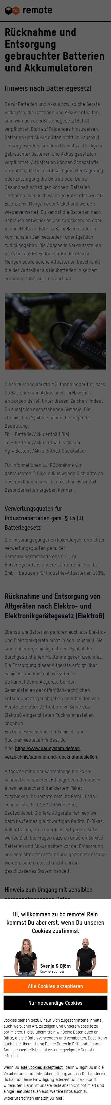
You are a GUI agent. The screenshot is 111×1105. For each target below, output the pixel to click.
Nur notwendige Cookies (55, 1002)
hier (59, 1098)
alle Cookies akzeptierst (42, 1067)
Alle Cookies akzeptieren (55, 986)
